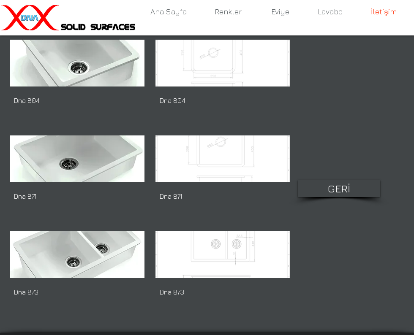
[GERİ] (339, 188)
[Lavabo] (330, 11)
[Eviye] (280, 11)
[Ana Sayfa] (168, 11)
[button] (77, 82)
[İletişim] (383, 11)
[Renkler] (228, 11)
